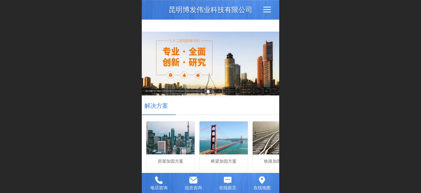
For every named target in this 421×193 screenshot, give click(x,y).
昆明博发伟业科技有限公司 (210, 9)
